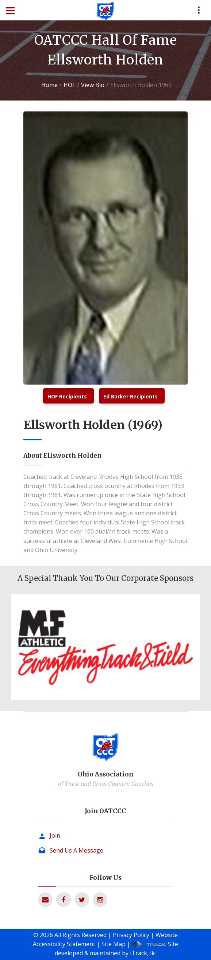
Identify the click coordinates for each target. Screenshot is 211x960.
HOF (69, 85)
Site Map (113, 944)
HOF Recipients (67, 396)
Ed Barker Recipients (130, 396)
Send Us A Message (76, 850)
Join (55, 835)
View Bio (92, 85)
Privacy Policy (131, 935)
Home (49, 85)
